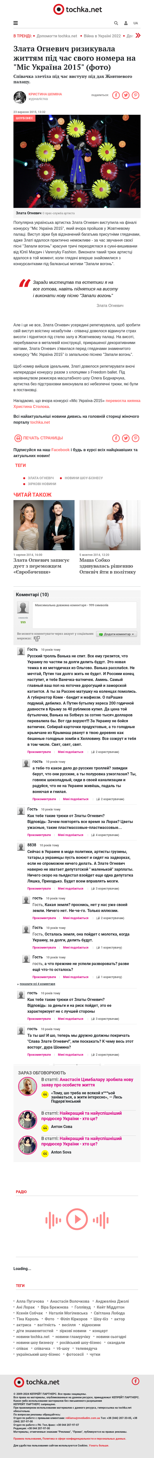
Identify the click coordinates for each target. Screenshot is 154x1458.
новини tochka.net (32, 1336)
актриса (23, 1325)
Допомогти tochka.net (57, 36)
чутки (95, 1354)
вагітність (46, 1325)
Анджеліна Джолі (112, 1301)
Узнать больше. (99, 1445)
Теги (21, 1286)
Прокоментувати (39, 752)
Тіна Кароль (27, 1319)
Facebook (60, 450)
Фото (49, 1319)
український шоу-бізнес (38, 1354)
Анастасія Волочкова (69, 1301)
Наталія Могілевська (68, 1313)
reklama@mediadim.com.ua (83, 1418)
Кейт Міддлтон (110, 1307)
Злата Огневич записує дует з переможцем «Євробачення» (41, 566)
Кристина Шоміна (45, 94)
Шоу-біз (101, 1319)
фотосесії (75, 1354)
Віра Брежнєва (54, 1307)
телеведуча (86, 1348)
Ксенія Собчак (29, 1313)
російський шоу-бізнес (80, 1342)
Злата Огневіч (41, 478)
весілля (69, 1325)
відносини (91, 1325)
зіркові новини (42, 484)
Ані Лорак (25, 1307)
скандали (116, 1342)
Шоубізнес (24, 118)
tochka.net (40, 422)
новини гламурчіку (72, 1336)
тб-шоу (62, 1348)
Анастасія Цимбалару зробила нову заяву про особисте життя (87, 1082)
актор (119, 1319)
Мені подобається (70, 752)
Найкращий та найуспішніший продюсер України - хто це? (81, 1116)
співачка (42, 1348)
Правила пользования (27, 1438)
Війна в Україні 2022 (102, 36)
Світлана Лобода (109, 1313)
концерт (100, 1330)
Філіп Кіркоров (74, 1319)
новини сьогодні (111, 1336)
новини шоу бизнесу (35, 1342)
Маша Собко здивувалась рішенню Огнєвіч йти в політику (107, 566)
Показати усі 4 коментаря (37, 984)
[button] (126, 23)
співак (22, 1348)
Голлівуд (83, 1307)
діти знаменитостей (34, 1330)
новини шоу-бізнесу (84, 478)
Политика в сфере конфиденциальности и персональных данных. (84, 1438)
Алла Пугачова (30, 1301)
